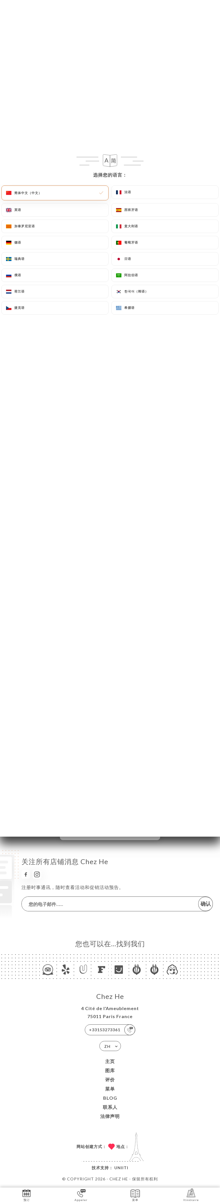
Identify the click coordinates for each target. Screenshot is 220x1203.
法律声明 (110, 1116)
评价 (110, 1079)
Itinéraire (191, 1195)
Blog (110, 1098)
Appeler (80, 1195)
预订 (26, 1195)
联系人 (110, 1107)
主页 (110, 1061)
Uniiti (121, 1167)
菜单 (110, 1088)
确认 (206, 903)
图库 (110, 1070)
